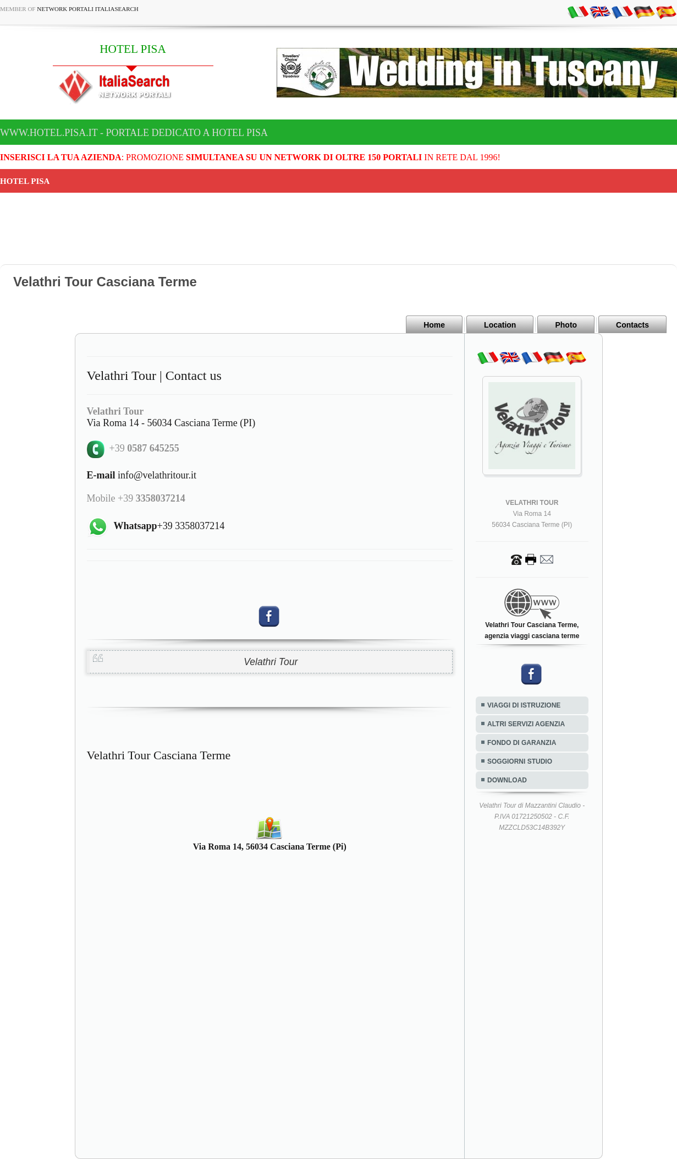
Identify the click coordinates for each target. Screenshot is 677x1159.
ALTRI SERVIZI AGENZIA (526, 724)
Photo (566, 324)
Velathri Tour (271, 661)
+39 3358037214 (169, 525)
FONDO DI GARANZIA (521, 743)
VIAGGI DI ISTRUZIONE (523, 705)
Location (500, 324)
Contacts (632, 324)
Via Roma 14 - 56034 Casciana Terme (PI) (171, 422)
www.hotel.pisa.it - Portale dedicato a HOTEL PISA (134, 132)
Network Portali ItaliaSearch (88, 9)
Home (434, 324)
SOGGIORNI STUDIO (519, 761)
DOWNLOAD (507, 780)
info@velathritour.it (142, 475)
